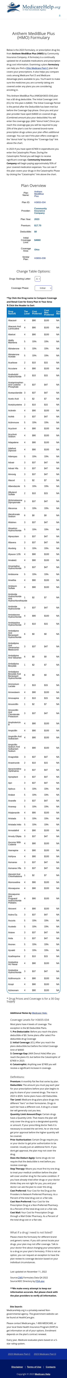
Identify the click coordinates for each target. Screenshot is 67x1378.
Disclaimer (17, 1367)
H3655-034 (40, 202)
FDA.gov (40, 1281)
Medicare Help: (39, 1013)
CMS (20, 1277)
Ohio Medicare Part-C (37, 68)
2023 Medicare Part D (45, 1354)
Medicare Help (42, 1374)
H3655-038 (40, 258)
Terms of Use (34, 1367)
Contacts (51, 1367)
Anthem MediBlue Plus (39, 193)
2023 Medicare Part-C (19, 1354)
